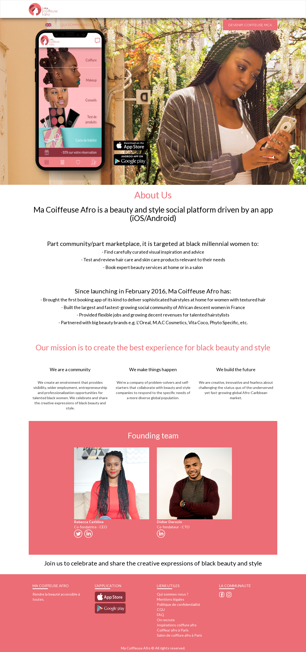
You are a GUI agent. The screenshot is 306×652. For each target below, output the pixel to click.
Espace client (174, 24)
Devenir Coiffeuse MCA (250, 25)
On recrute (166, 620)
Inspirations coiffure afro (177, 625)
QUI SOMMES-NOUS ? (78, 24)
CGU (161, 609)
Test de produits (136, 24)
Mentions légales (170, 599)
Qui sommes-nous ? (172, 594)
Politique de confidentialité (178, 604)
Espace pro (206, 24)
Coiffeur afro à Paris (173, 630)
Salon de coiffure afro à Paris (179, 635)
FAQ (108, 24)
